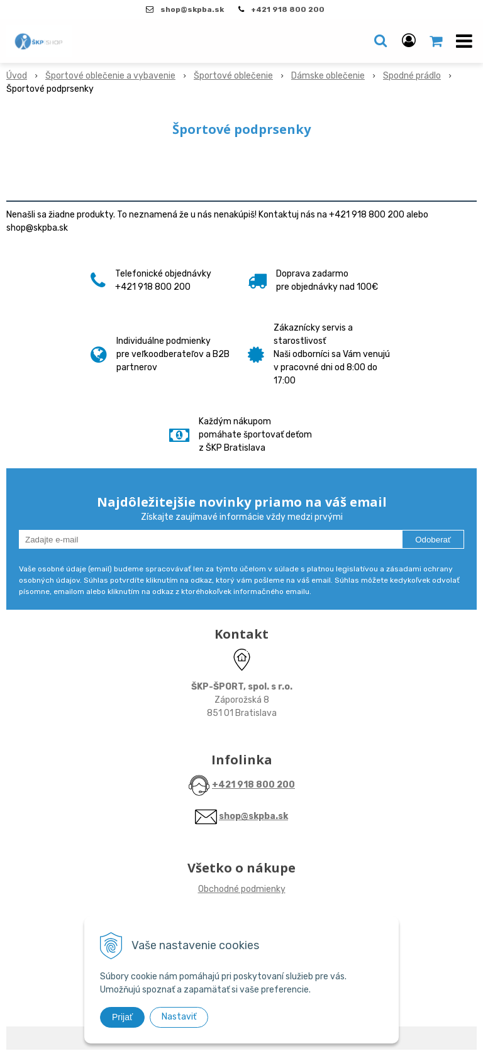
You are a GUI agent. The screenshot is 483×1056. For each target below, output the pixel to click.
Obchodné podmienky (242, 889)
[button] (380, 40)
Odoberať (433, 539)
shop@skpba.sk (253, 816)
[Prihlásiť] (409, 40)
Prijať (122, 1017)
